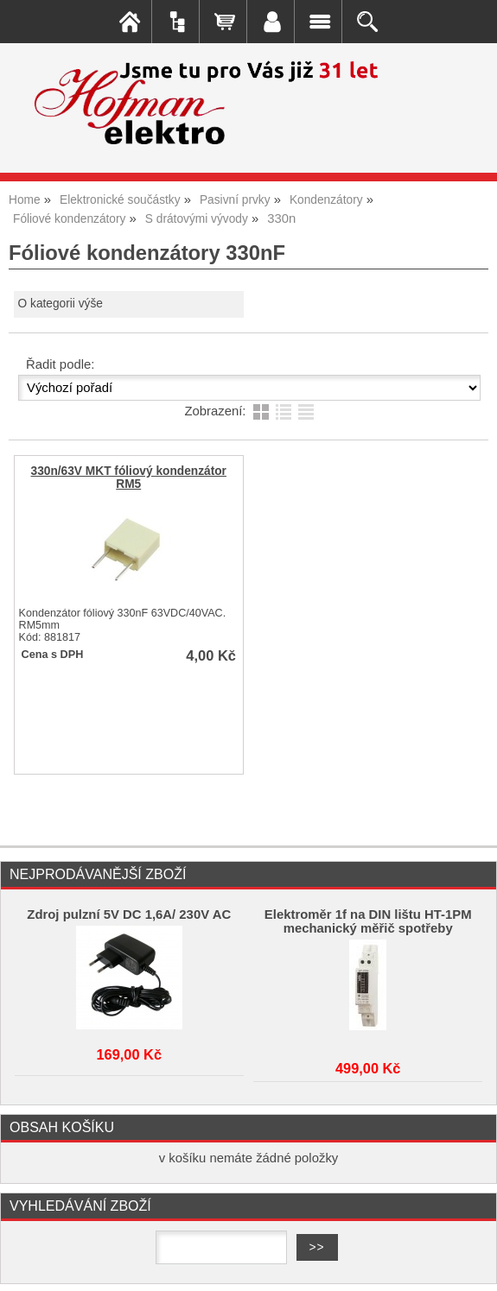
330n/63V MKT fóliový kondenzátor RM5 (128, 477)
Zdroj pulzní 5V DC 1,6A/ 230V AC (129, 914)
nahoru (471, 1265)
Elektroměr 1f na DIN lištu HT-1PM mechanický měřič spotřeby (368, 921)
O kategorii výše (60, 303)
